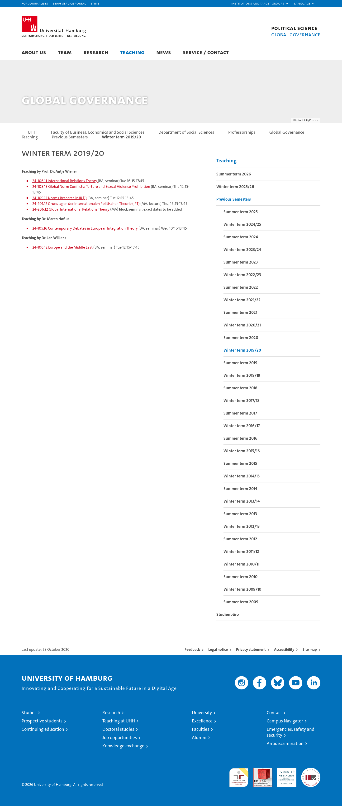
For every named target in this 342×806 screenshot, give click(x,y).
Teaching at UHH (118, 721)
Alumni (199, 737)
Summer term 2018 (240, 388)
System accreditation (310, 773)
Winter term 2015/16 (241, 450)
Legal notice (218, 649)
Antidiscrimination (285, 743)
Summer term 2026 (233, 174)
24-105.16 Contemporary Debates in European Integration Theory (85, 228)
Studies (29, 713)
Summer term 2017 (240, 413)
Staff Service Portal (69, 3)
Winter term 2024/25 (242, 224)
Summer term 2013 (240, 513)
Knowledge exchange (123, 746)
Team (65, 52)
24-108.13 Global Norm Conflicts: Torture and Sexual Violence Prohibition (91, 186)
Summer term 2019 (240, 362)
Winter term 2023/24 (242, 249)
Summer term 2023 (240, 262)
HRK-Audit (285, 770)
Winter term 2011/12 (241, 551)
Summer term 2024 (240, 237)
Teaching (132, 52)
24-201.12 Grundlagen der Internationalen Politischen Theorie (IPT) (86, 203)
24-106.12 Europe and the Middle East (62, 247)
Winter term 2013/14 (241, 501)
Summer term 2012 (240, 539)
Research (96, 52)
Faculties (200, 729)
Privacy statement (251, 649)
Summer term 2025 (240, 211)
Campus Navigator (285, 721)
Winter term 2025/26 (235, 186)
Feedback (192, 649)
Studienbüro (227, 614)
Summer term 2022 (240, 287)
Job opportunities (119, 737)
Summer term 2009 (240, 601)
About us (34, 52)
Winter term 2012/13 (241, 526)
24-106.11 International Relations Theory (65, 180)
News (163, 52)
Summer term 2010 (240, 576)
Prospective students (42, 721)
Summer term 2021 (240, 312)
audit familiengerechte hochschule (238, 775)
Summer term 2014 (240, 488)
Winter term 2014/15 (241, 476)
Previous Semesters (233, 199)
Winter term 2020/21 (242, 325)
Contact (274, 713)
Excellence (202, 721)
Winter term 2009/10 (242, 589)
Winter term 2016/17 (241, 425)
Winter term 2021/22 (242, 299)
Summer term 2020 (240, 337)
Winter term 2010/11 (241, 564)
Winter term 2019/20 (242, 350)
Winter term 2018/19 (241, 375)
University (202, 713)
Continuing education (43, 729)
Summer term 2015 (240, 463)
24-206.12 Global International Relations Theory (71, 209)
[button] (260, 3)
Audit (257, 770)
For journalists (35, 3)
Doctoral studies (118, 729)
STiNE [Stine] (95, 3)
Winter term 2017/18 (241, 400)
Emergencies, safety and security (290, 732)
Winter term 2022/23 (242, 274)
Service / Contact (206, 52)
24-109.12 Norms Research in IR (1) (59, 197)
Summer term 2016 (240, 438)
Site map (310, 649)
